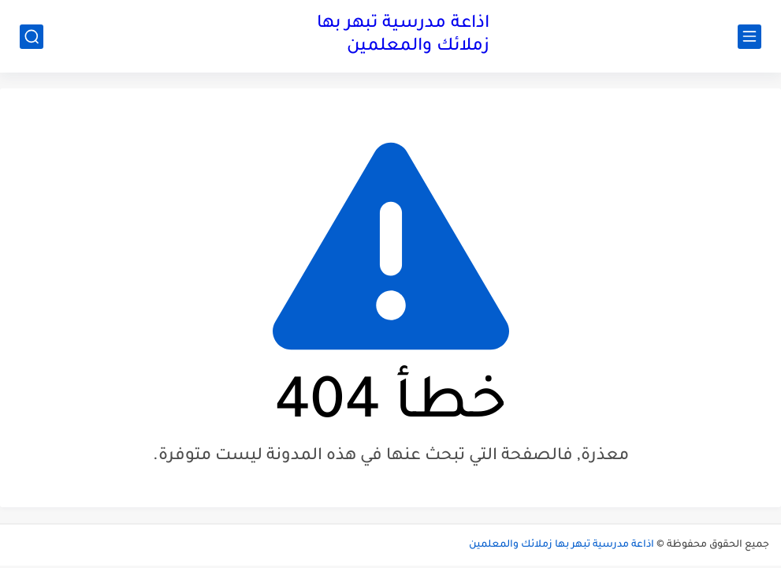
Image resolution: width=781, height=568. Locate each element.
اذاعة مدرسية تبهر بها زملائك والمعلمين (403, 36)
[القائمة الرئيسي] (749, 36)
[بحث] (31, 36)
